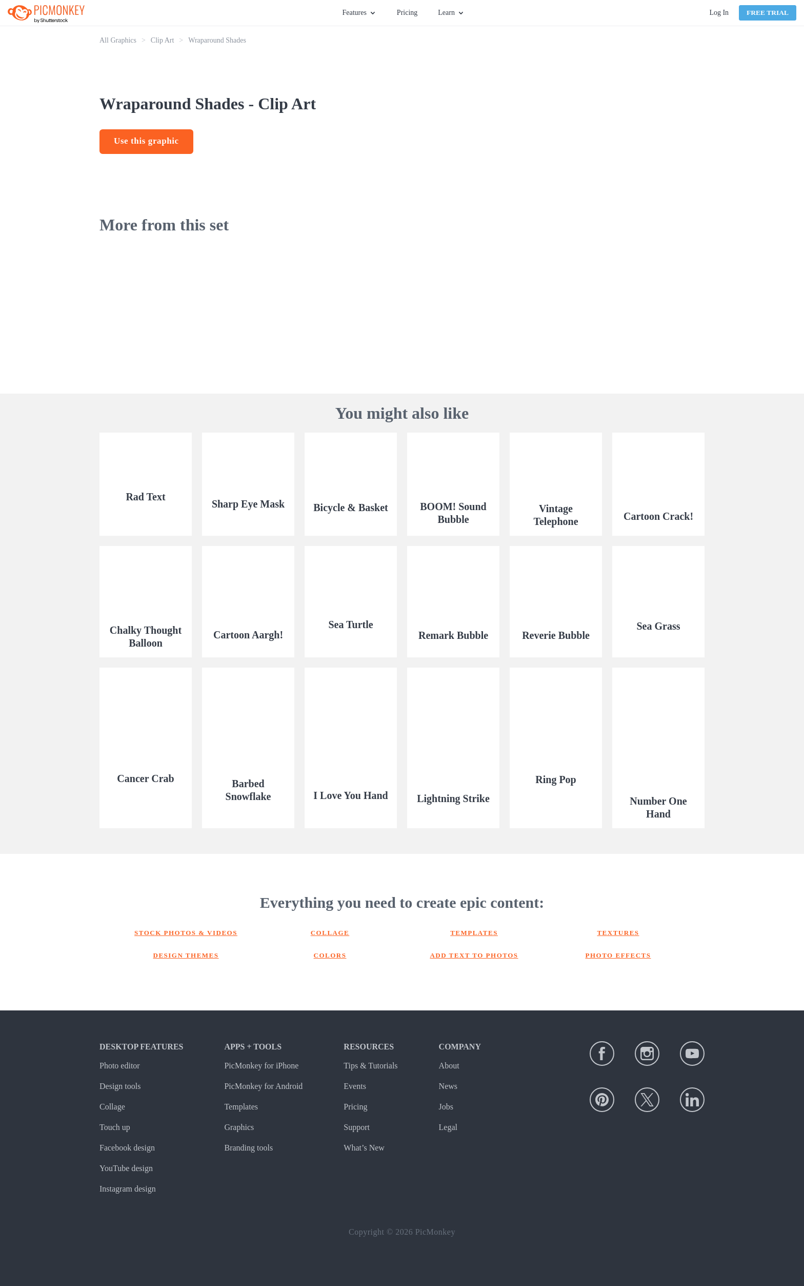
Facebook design (127, 1147)
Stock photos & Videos (185, 933)
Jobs (446, 1106)
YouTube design (126, 1168)
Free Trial (768, 12)
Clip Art (162, 40)
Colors (330, 955)
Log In (719, 12)
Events (355, 1086)
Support (357, 1127)
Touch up (114, 1127)
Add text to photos (474, 955)
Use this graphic (146, 141)
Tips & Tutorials (370, 1065)
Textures (618, 933)
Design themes (186, 955)
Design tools (119, 1086)
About (449, 1065)
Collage (330, 933)
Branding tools (248, 1147)
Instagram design (127, 1188)
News (448, 1086)
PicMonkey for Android (263, 1086)
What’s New (364, 1147)
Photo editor (119, 1065)
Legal (448, 1127)
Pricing (407, 12)
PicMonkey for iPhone (261, 1065)
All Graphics (117, 40)
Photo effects (618, 955)
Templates (474, 933)
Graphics (239, 1127)
